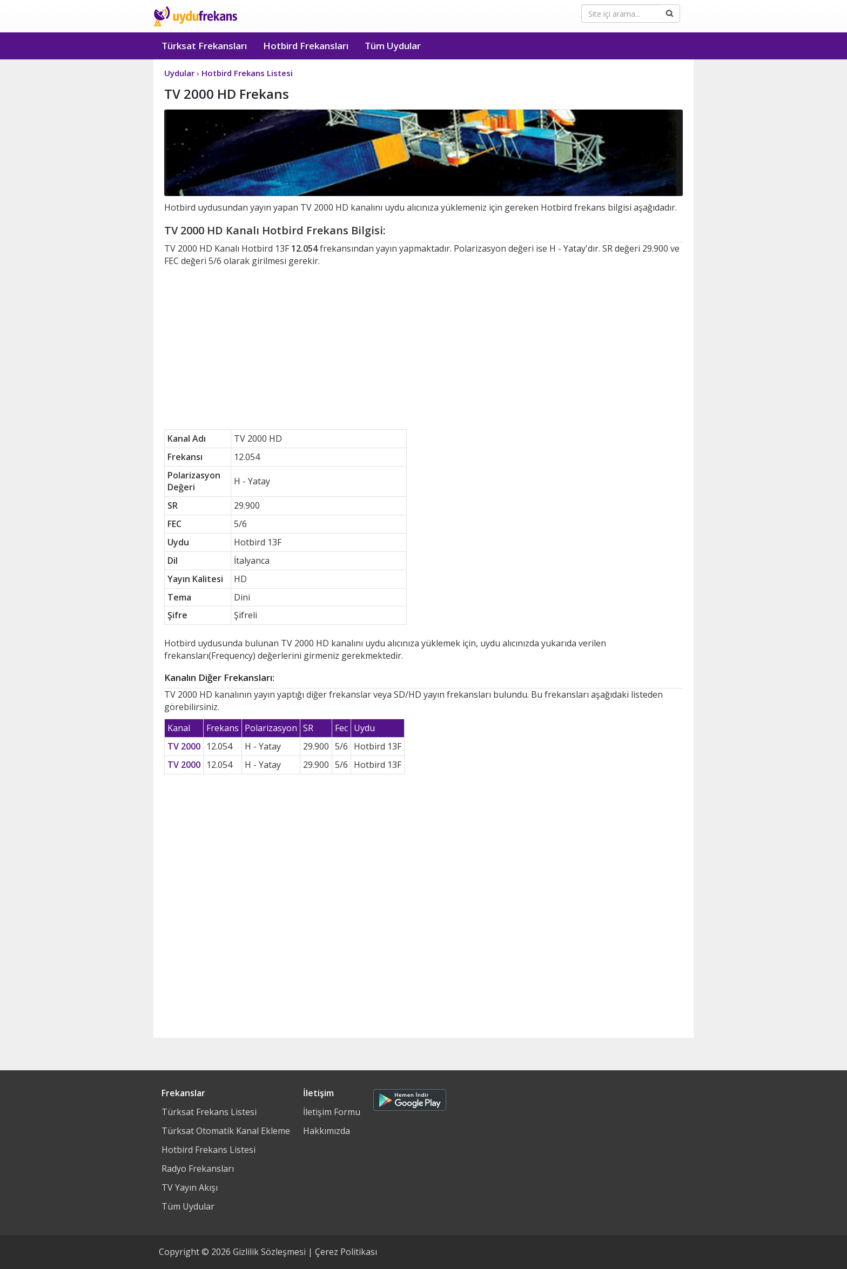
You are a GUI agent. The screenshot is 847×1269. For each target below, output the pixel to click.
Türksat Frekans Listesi (209, 1112)
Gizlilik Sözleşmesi (269, 1252)
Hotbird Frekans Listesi (209, 1150)
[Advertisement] (423, 348)
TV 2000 (183, 746)
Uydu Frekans (195, 16)
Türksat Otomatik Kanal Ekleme (226, 1131)
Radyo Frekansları (198, 1168)
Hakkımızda (326, 1131)
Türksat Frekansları (204, 45)
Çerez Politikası (346, 1252)
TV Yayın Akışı (190, 1187)
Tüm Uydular (393, 45)
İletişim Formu (331, 1112)
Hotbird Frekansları (305, 45)
